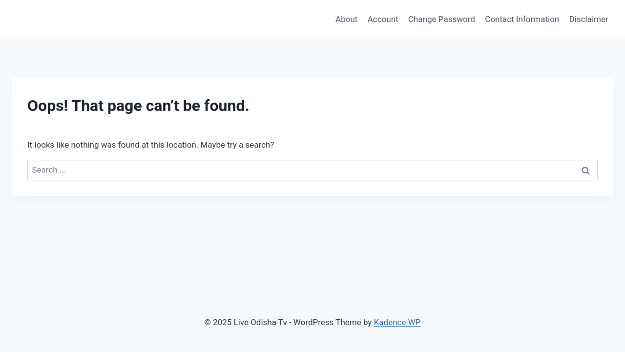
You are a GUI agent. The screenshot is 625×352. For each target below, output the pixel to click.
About (346, 19)
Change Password (441, 19)
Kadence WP (397, 322)
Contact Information (522, 19)
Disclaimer (588, 19)
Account (383, 19)
